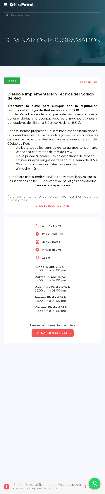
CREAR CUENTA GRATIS (53, 333)
